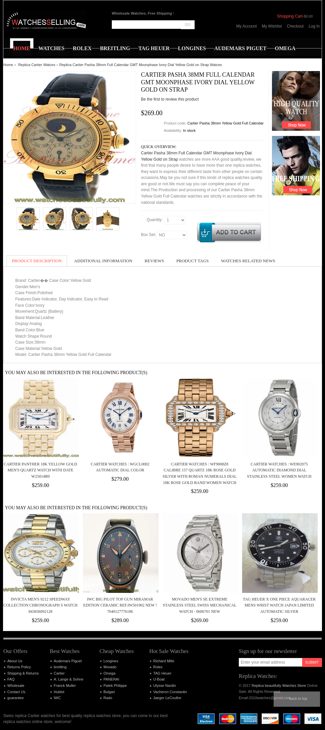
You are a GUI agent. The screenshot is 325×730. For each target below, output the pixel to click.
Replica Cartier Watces (36, 65)
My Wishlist (272, 26)
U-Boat (158, 679)
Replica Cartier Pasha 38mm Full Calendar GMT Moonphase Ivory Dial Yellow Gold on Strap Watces (140, 65)
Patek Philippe (115, 686)
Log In (314, 26)
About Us (14, 661)
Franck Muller (65, 686)
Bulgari (109, 692)
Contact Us (16, 692)
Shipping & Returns (23, 673)
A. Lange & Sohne (68, 679)
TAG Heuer (162, 673)
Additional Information (103, 260)
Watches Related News (248, 260)
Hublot (59, 692)
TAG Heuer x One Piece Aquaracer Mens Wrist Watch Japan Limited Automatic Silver (279, 605)
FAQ (11, 679)
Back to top (298, 698)
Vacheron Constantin (170, 692)
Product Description (37, 260)
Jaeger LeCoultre (167, 698)
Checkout (295, 26)
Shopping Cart (289, 16)
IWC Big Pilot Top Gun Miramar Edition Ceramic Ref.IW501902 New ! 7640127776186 (120, 605)
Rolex (157, 667)
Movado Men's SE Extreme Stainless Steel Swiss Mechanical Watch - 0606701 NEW (199, 605)
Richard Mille (163, 661)
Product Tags (192, 260)
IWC (57, 698)
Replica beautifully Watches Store (279, 686)
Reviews (154, 260)
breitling (60, 667)
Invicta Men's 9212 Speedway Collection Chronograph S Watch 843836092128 (40, 605)
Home (8, 65)
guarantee (15, 698)
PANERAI (111, 679)
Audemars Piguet (68, 661)
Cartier (59, 673)
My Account (246, 26)
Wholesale (15, 686)
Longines (110, 661)
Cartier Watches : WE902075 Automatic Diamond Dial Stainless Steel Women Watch (279, 470)
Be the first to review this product (170, 99)
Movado (109, 667)
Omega (109, 673)
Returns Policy (19, 667)
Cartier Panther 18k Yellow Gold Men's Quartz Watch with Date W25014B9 (40, 470)
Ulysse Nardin (164, 686)
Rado (107, 698)
